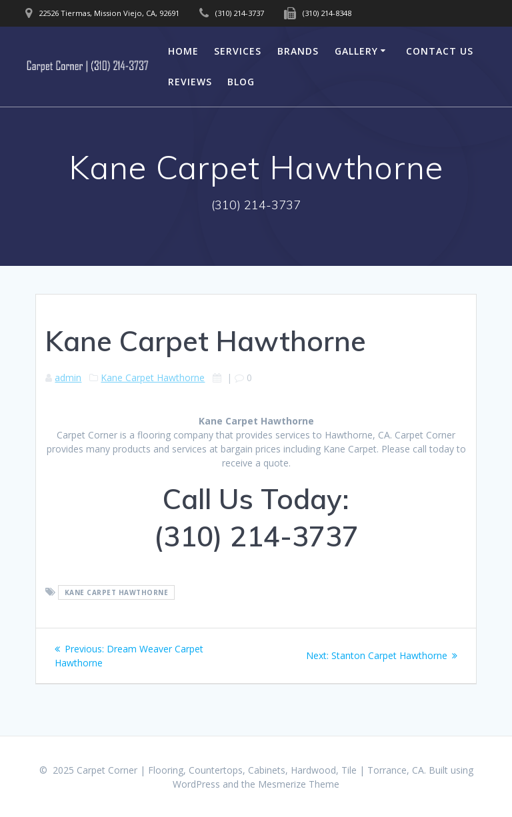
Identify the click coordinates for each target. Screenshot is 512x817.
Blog (241, 81)
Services (237, 51)
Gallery (356, 51)
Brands (298, 51)
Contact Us (439, 51)
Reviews (190, 81)
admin (68, 377)
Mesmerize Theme (298, 784)
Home (183, 51)
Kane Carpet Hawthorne (153, 377)
